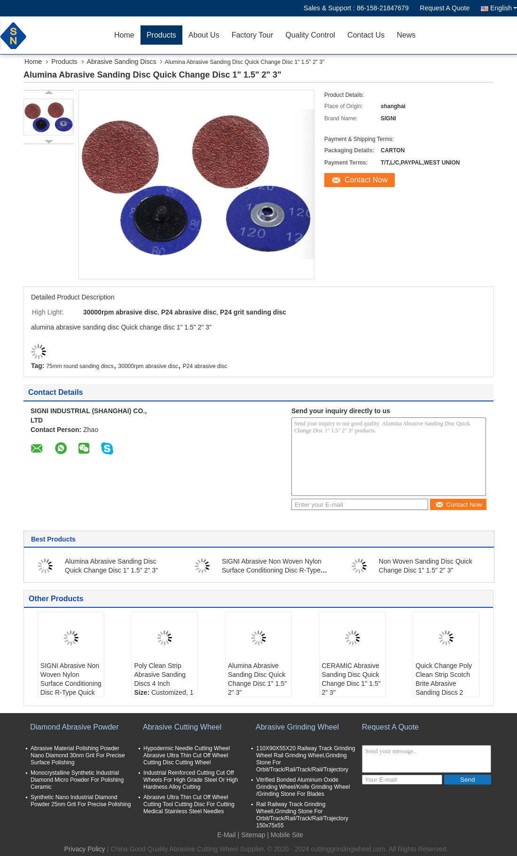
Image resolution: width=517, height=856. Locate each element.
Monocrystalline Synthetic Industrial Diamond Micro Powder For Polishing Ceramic (77, 780)
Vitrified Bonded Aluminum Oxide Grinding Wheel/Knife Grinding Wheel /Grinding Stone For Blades (303, 787)
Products (161, 35)
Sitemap (253, 835)
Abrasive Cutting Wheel (182, 727)
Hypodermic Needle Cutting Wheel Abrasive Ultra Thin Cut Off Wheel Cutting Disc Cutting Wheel (186, 755)
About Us (203, 35)
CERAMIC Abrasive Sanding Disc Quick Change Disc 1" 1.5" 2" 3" (351, 679)
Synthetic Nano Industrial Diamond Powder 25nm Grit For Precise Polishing (81, 801)
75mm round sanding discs (79, 366)
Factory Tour (253, 35)
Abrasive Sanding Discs (122, 61)
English (503, 8)
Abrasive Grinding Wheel (297, 727)
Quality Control (310, 35)
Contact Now (366, 180)
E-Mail (226, 835)
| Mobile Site (285, 835)
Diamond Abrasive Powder (74, 727)
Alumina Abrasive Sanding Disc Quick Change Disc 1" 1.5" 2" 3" (257, 679)
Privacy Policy (84, 849)
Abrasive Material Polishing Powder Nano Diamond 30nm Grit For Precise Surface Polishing (78, 755)
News (406, 35)
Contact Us (365, 35)
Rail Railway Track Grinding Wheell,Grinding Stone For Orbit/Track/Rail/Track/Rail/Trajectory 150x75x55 (302, 815)
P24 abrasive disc (205, 366)
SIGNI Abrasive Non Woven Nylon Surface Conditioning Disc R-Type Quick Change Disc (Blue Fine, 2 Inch (71, 688)
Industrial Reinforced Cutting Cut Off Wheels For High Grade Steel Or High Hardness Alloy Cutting (190, 780)
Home (124, 35)
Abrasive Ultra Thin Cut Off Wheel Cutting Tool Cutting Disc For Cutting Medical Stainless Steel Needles (189, 804)
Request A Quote (445, 8)
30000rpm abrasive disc (148, 366)
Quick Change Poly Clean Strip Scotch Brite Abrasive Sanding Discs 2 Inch (443, 683)
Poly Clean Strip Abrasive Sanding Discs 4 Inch (160, 674)
